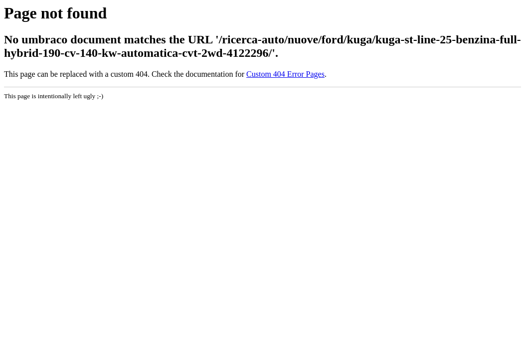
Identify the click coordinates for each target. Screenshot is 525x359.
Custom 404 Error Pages (285, 74)
